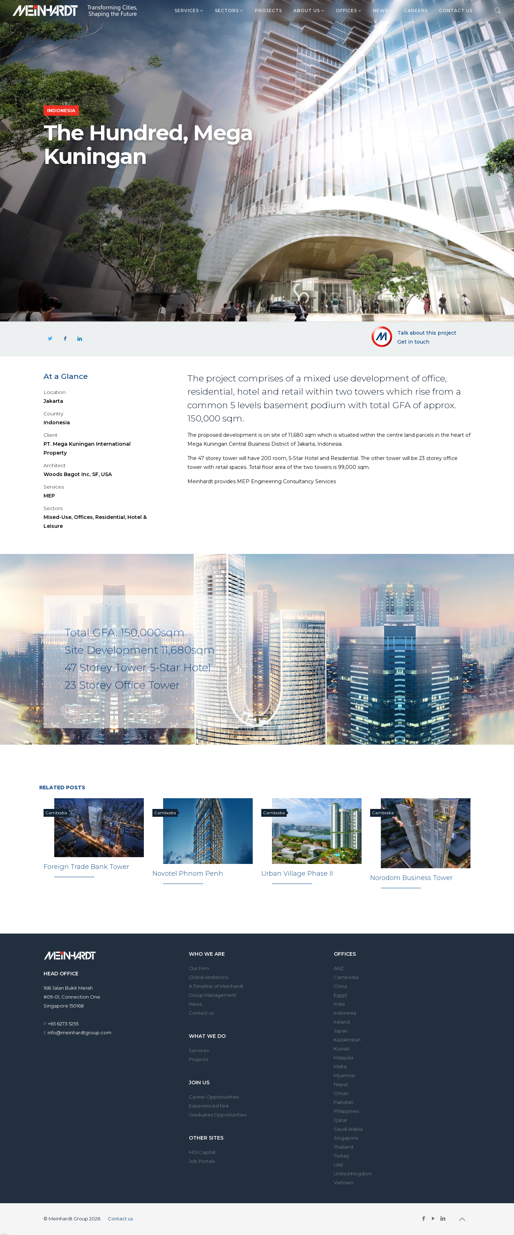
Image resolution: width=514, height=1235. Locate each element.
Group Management (212, 995)
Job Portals (202, 1161)
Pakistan (343, 1102)
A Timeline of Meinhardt (216, 986)
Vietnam (343, 1183)
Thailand (343, 1147)
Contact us (456, 10)
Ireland (342, 1022)
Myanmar (345, 1076)
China (340, 986)
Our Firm (199, 968)
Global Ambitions (208, 977)
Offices (349, 10)
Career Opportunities (214, 1097)
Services (189, 10)
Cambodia (346, 977)
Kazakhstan (347, 1040)
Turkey (341, 1156)
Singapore (346, 1138)
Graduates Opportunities (217, 1115)
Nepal (341, 1085)
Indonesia (345, 1013)
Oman (341, 1093)
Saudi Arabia (348, 1129)
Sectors (229, 10)
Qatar (340, 1120)
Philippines (346, 1111)
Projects (268, 10)
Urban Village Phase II (297, 874)
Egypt (340, 995)
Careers (416, 10)
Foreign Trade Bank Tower (86, 867)
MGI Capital (202, 1152)
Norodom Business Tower (411, 878)
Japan (341, 1031)
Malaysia (343, 1058)
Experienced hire (209, 1106)
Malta (340, 1067)
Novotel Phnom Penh (187, 874)
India (339, 1004)
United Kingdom (353, 1174)
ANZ (339, 968)
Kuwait (341, 1049)
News (383, 10)
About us (308, 10)
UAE (338, 1165)
